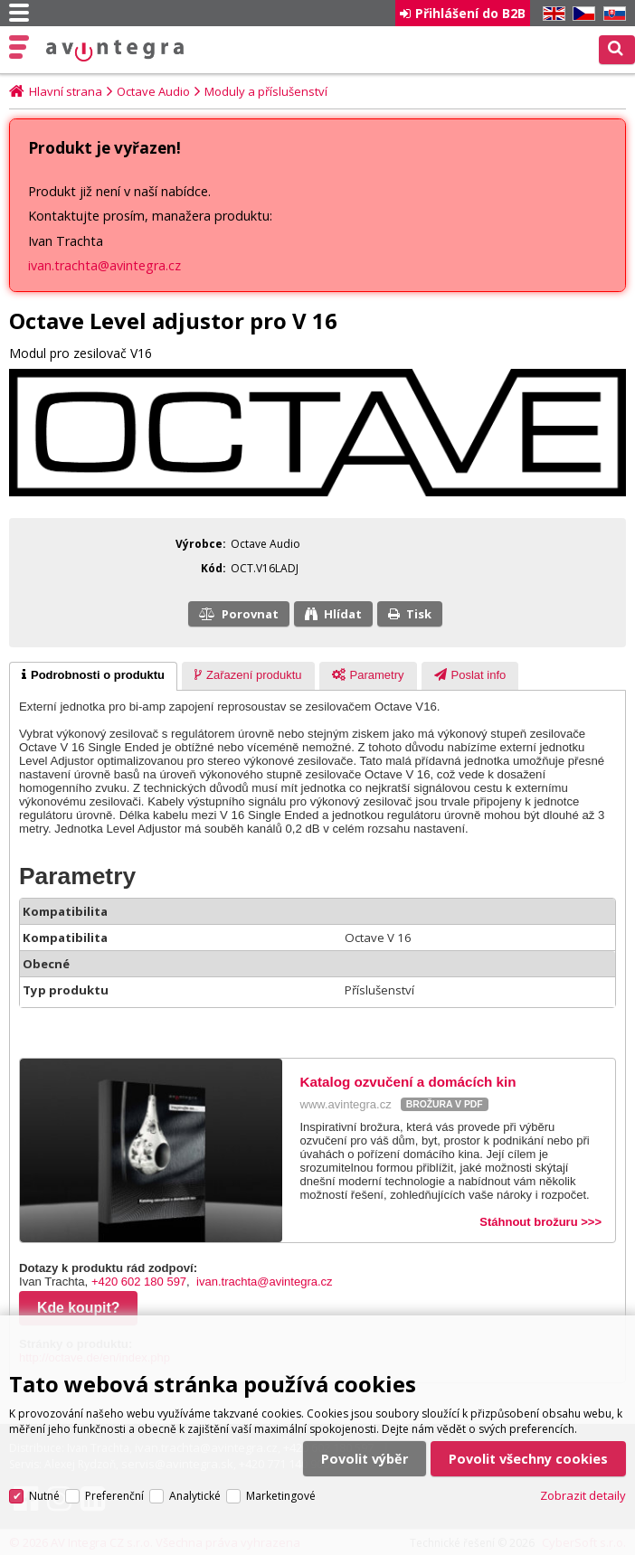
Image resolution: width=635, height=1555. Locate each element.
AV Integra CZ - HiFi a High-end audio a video (115, 50)
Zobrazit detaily (583, 1486)
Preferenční (114, 1486)
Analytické (195, 1486)
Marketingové (281, 1486)
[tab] (93, 676)
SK (611, 14)
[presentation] (93, 676)
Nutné (44, 1486)
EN (551, 14)
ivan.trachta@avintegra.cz (104, 265)
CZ (580, 14)
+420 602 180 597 (138, 1281)
